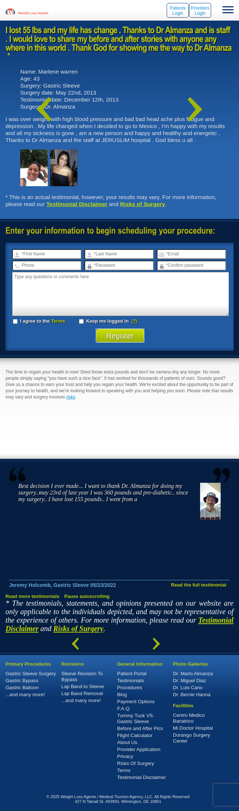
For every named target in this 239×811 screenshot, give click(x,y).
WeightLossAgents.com (33, 11)
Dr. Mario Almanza (193, 673)
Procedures (129, 687)
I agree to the (39, 321)
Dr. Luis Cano (188, 687)
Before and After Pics (140, 728)
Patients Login (177, 11)
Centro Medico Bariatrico (189, 718)
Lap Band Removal (82, 693)
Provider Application (138, 749)
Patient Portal (131, 673)
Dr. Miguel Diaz (189, 680)
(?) (134, 321)
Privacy (125, 756)
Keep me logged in (104, 321)
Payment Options (136, 701)
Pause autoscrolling (87, 596)
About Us (127, 742)
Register (120, 336)
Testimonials (130, 680)
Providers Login (200, 11)
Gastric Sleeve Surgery (31, 673)
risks (70, 397)
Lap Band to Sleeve (82, 686)
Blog (122, 694)
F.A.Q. (124, 708)
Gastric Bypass (22, 680)
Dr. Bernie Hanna (191, 694)
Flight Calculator (134, 735)
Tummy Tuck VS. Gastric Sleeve (135, 718)
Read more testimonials (32, 596)
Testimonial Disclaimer (77, 204)
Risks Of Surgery (135, 763)
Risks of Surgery (142, 204)
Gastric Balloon (22, 687)
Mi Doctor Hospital (193, 728)
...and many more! (25, 694)
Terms (58, 321)
